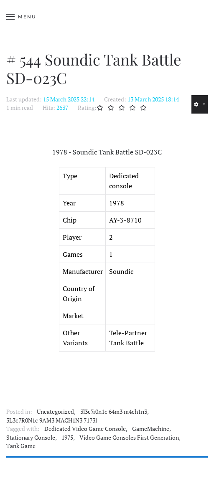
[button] (21, 16)
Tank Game (21, 446)
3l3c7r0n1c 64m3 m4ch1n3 (113, 411)
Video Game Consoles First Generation (129, 437)
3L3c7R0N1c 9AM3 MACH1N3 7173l (51, 420)
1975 (67, 437)
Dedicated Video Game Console (85, 429)
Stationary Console (30, 437)
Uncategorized (55, 411)
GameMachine (150, 429)
